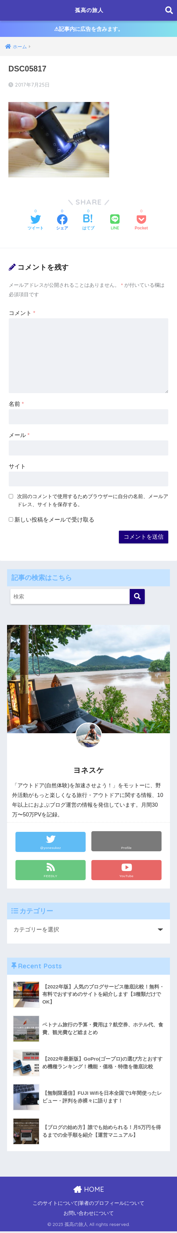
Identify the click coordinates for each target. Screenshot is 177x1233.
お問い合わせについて (88, 1215)
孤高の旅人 (89, 10)
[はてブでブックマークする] (88, 224)
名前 (16, 405)
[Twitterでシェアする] (36, 224)
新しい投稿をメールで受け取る (54, 521)
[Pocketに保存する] (141, 224)
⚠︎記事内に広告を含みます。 (88, 29)
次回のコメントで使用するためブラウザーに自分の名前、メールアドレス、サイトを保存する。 (92, 502)
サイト (17, 468)
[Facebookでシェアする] (62, 224)
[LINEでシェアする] (115, 224)
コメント (22, 314)
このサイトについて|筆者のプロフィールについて (89, 1205)
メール (19, 436)
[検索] (137, 597)
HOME (88, 1191)
